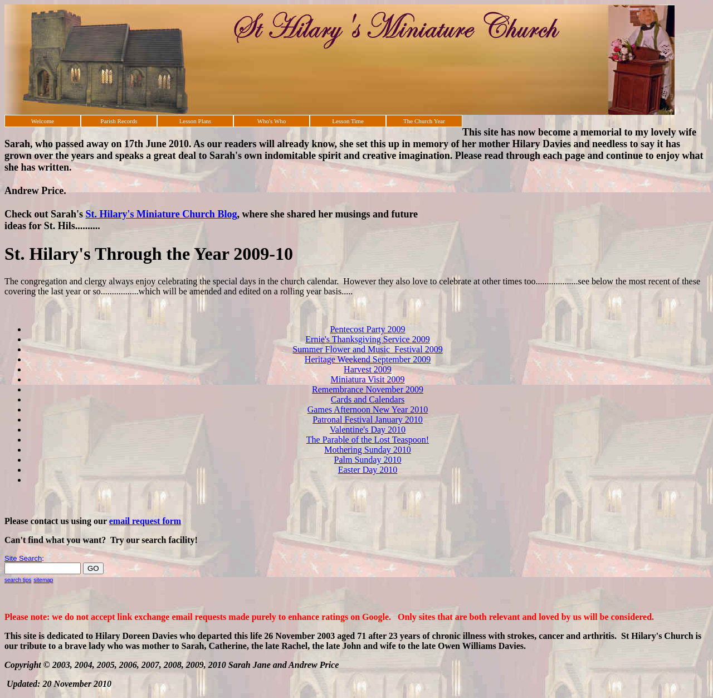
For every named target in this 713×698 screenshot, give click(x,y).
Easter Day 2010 (368, 469)
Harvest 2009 (368, 369)
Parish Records (118, 121)
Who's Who (271, 121)
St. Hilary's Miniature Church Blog (161, 214)
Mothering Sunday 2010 (367, 449)
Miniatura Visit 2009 (368, 379)
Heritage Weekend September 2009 (368, 359)
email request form (145, 521)
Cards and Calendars (367, 399)
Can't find (23, 540)
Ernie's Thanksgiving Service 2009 (367, 339)
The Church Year (424, 121)
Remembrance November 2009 (367, 389)
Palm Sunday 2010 (368, 459)
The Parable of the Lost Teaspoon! (367, 439)
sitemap (43, 580)
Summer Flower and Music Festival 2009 (367, 349)
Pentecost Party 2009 (367, 329)
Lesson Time (348, 121)
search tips (17, 580)
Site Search (23, 558)
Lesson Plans (195, 121)
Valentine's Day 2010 (368, 429)
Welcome (42, 121)
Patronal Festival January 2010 (367, 419)
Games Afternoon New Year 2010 (367, 409)
